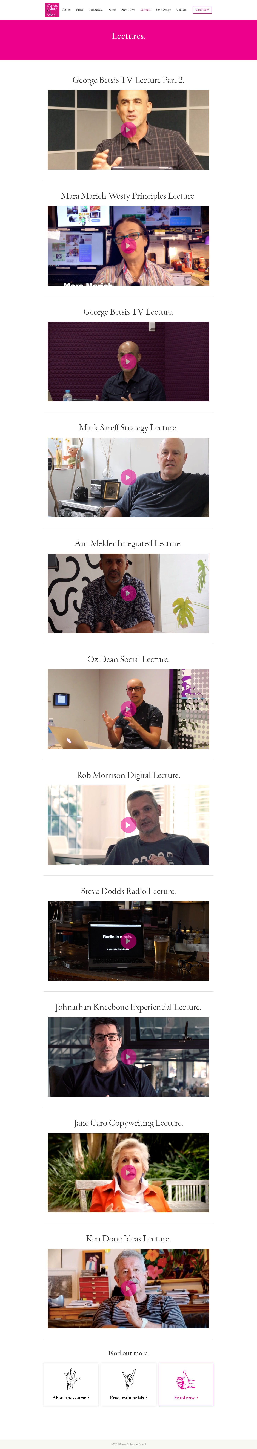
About (66, 10)
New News (128, 10)
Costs (112, 10)
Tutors (79, 10)
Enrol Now (202, 10)
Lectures (145, 10)
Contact (181, 10)
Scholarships (163, 10)
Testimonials (96, 10)
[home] (52, 10)
